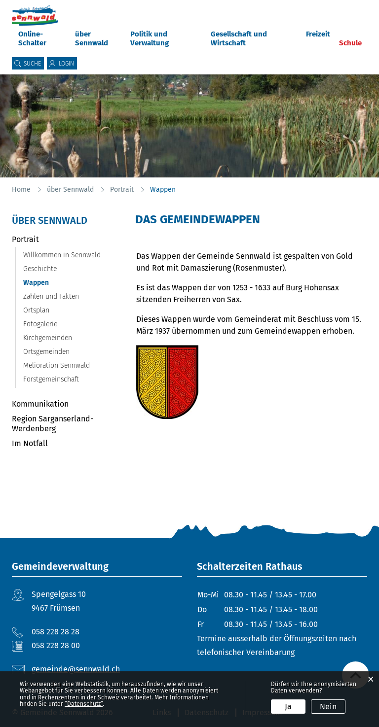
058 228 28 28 (55, 631)
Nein (328, 706)
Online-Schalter (32, 38)
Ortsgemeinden (46, 351)
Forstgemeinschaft (51, 379)
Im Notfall (30, 443)
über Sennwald (91, 38)
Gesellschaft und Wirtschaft (239, 38)
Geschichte (40, 269)
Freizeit (318, 34)
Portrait (25, 239)
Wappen (56, 282)
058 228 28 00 (56, 645)
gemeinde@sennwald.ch (76, 669)
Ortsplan (36, 310)
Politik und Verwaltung (149, 38)
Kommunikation (40, 404)
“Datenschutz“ (84, 703)
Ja (288, 706)
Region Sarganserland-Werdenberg (52, 423)
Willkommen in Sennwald (62, 255)
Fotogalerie (40, 324)
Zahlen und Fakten (51, 296)
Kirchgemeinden (47, 338)
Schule (350, 42)
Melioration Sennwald (56, 365)
